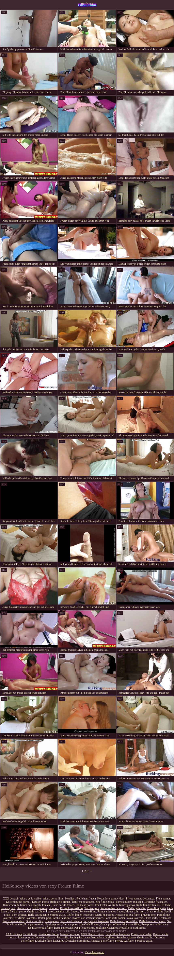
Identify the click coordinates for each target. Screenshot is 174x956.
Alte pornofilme (131, 924)
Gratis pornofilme (110, 924)
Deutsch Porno (40, 901)
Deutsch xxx (24, 908)
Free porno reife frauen (155, 924)
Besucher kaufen (94, 952)
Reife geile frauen (60, 901)
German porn (69, 924)
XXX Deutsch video (92, 934)
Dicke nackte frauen (62, 905)
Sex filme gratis (105, 901)
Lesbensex (149, 898)
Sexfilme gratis (56, 914)
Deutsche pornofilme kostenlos (93, 905)
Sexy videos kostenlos (96, 921)
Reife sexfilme (87, 911)
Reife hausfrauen (86, 898)
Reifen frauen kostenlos (80, 914)
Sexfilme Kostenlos (107, 927)
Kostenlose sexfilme (71, 908)
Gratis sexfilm (154, 911)
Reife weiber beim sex (113, 908)
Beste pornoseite (63, 927)
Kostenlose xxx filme (127, 914)
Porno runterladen (141, 934)
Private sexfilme (124, 940)
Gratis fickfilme (62, 918)
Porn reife (151, 918)
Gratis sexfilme (36, 911)
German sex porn (69, 934)
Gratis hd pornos (104, 914)
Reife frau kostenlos (147, 905)
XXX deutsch (11, 898)
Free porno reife (33, 924)
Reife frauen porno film (124, 921)
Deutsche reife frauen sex (17, 905)
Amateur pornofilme (102, 940)
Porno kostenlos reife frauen (62, 911)
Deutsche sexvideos (83, 901)
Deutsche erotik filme (40, 927)
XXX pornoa (39, 908)
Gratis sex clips (34, 921)
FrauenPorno (148, 914)
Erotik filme (30, 934)
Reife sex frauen (37, 914)
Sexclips (70, 898)
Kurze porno (52, 921)
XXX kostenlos (136, 918)
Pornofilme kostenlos (118, 934)
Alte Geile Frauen (89, 924)
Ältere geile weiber (31, 898)
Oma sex (54, 908)
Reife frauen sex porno (152, 921)
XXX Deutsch (14, 934)
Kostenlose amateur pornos (87, 918)
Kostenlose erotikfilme (132, 927)
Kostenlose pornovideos (111, 898)
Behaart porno (18, 911)
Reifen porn (44, 918)
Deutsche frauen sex (155, 901)
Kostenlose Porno (48, 934)
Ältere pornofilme (53, 898)
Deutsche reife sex (44, 937)
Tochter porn (91, 908)
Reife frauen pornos (123, 905)
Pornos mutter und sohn (129, 901)
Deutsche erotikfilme (77, 940)
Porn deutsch (19, 914)
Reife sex (87, 3)
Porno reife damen (115, 918)
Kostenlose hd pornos (18, 901)
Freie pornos (163, 898)
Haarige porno (53, 924)
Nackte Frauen (41, 905)
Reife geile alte (137, 908)
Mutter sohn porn (135, 911)
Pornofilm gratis (156, 908)
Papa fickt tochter (84, 927)
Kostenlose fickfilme (103, 937)
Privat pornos (133, 898)
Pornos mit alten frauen (110, 911)
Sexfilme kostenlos (26, 918)
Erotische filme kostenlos (49, 940)
